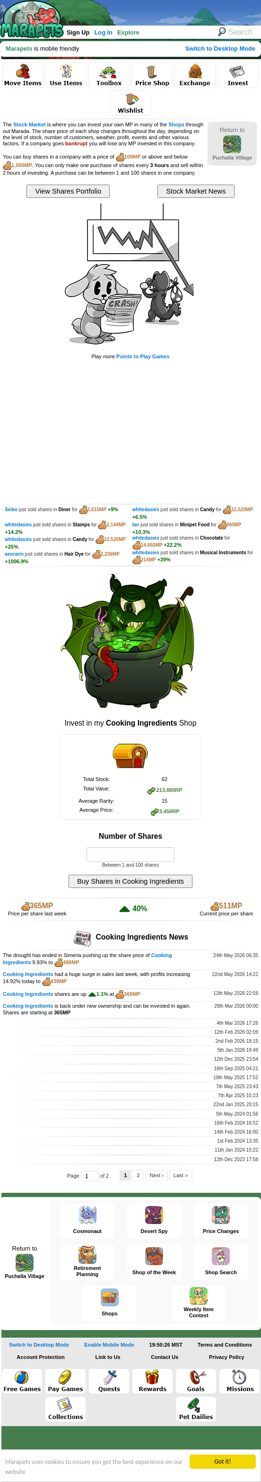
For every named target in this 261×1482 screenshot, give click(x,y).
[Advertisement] (130, 430)
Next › (156, 1175)
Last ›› (181, 1175)
